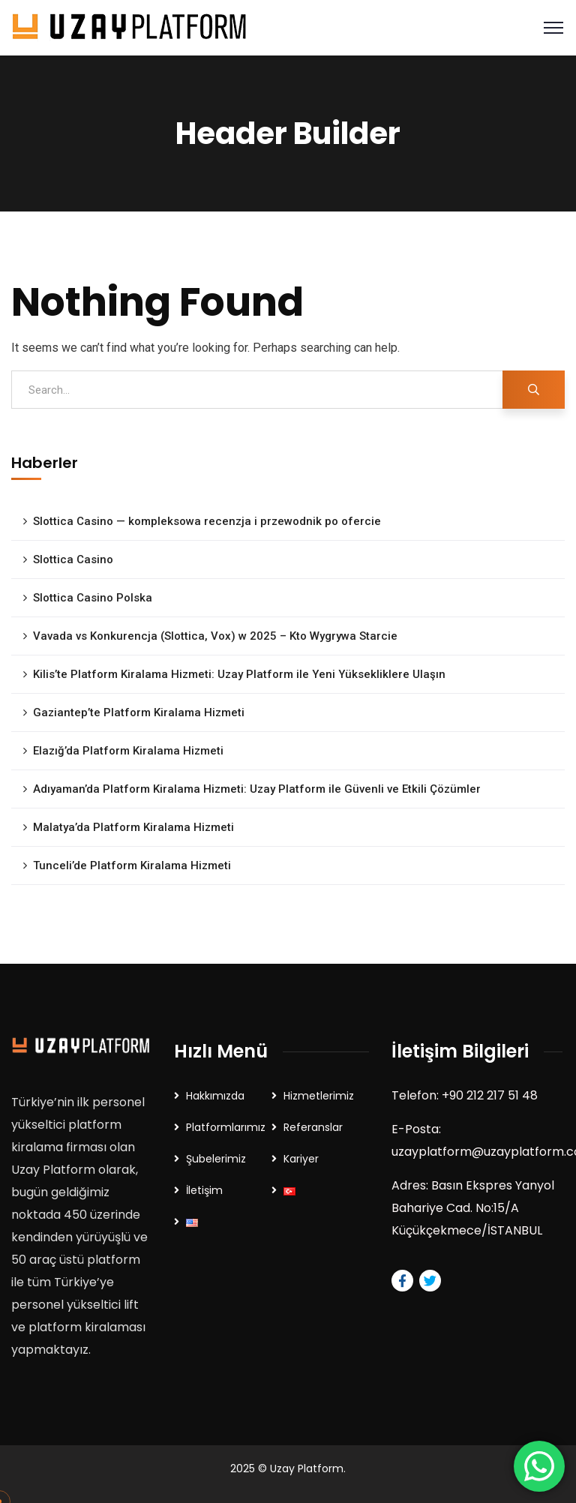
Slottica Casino (73, 559)
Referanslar (313, 1127)
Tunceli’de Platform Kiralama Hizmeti (132, 865)
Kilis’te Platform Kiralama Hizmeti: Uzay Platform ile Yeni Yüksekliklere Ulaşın (239, 674)
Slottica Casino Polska (92, 597)
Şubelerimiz (216, 1158)
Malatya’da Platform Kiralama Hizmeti (133, 827)
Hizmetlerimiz (319, 1095)
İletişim (204, 1190)
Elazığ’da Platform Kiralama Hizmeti (128, 751)
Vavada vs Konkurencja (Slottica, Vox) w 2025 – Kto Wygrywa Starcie (215, 636)
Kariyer (301, 1158)
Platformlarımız (226, 1127)
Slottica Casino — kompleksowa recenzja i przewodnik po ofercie (207, 521)
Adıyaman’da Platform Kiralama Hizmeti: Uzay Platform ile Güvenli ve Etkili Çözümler (257, 789)
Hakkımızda (215, 1095)
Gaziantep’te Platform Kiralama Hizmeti (138, 712)
